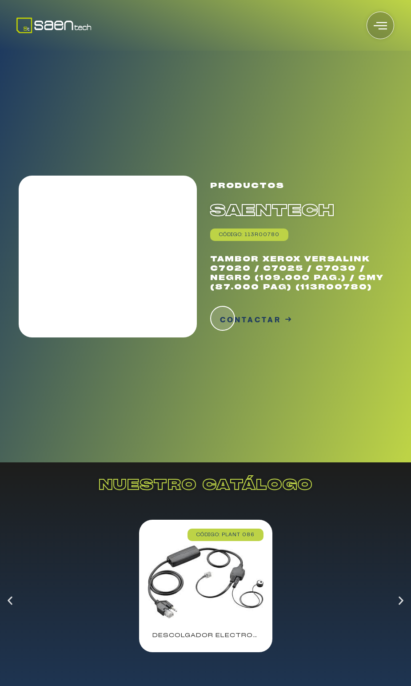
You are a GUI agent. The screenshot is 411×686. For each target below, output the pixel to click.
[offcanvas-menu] (380, 25)
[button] (10, 600)
